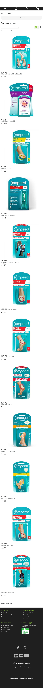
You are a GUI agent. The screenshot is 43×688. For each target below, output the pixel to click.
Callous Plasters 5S (8, 498)
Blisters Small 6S (7, 545)
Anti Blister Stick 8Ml (8, 215)
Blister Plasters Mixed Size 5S (11, 74)
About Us (4, 612)
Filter (21, 18)
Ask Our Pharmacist (27, 617)
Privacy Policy (5, 627)
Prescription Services (28, 619)
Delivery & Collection (28, 612)
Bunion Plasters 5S (8, 451)
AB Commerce (29, 678)
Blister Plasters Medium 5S (10, 357)
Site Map (4, 631)
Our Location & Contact (8, 615)
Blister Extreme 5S (7, 404)
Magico (16, 678)
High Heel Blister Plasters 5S (11, 262)
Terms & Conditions (7, 625)
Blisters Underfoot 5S (8, 593)
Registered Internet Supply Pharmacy (29, 626)
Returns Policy (26, 615)
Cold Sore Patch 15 (8, 121)
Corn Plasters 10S (7, 168)
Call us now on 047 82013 (21, 663)
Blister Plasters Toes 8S (9, 310)
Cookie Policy (5, 629)
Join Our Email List (6, 617)
